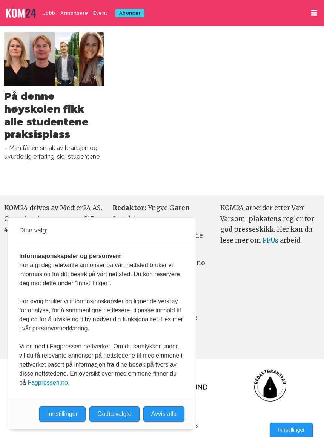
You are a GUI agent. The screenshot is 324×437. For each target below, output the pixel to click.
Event (100, 13)
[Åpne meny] (314, 13)
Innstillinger (291, 430)
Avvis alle (164, 414)
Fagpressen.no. (48, 382)
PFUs (270, 240)
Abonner (130, 13)
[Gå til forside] (21, 13)
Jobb (49, 13)
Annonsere (74, 13)
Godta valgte (114, 414)
